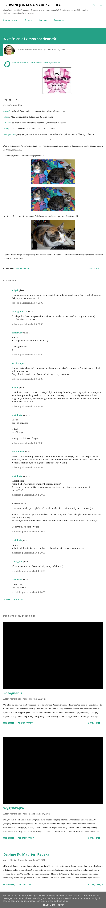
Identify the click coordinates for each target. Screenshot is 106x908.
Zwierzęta (59, 20)
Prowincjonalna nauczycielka (32, 5)
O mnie (28, 20)
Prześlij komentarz (13, 599)
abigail (15, 290)
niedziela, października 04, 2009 (28, 494)
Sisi (28, 268)
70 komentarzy (26, 838)
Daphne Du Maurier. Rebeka (26, 854)
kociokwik (17, 332)
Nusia (23, 268)
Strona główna (10, 20)
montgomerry (19, 311)
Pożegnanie (12, 693)
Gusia (16, 268)
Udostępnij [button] (93, 268)
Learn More (49, 905)
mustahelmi (18, 451)
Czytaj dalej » (95, 723)
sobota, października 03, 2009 (27, 302)
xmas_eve (17, 561)
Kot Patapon (18, 363)
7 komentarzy (25, 723)
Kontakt (43, 20)
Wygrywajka (13, 808)
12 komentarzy (26, 884)
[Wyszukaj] (94, 5)
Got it (61, 905)
